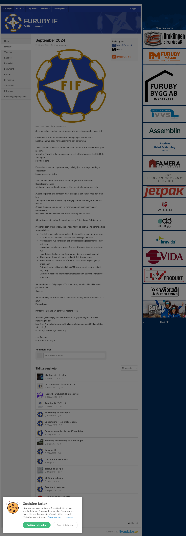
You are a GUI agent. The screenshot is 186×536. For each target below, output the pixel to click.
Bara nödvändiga (65, 525)
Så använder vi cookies (60, 517)
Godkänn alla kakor (37, 525)
